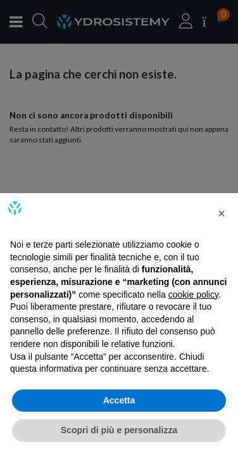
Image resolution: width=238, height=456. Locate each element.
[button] (221, 213)
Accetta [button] (119, 400)
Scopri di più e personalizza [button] (119, 430)
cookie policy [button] (193, 294)
